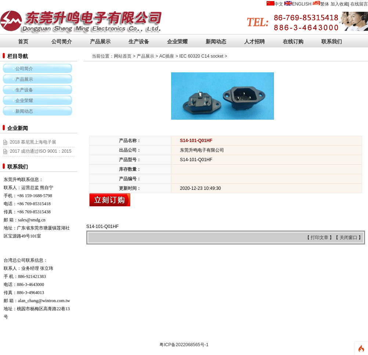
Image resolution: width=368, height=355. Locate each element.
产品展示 (100, 41)
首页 (23, 41)
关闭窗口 (349, 237)
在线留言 (359, 4)
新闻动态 (216, 41)
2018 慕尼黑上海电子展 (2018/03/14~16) (29, 146)
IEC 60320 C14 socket (201, 56)
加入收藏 (339, 4)
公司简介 (61, 41)
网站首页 (122, 56)
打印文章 (320, 237)
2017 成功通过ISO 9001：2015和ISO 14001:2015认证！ (37, 155)
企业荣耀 (177, 41)
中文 (278, 4)
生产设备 (139, 41)
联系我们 (331, 41)
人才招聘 (254, 41)
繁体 (324, 4)
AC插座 (166, 56)
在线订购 (293, 41)
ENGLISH (301, 4)
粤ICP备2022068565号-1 (183, 344)
